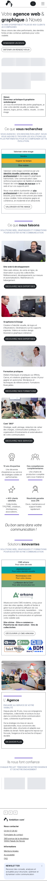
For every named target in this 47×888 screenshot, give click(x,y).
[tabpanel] (23, 190)
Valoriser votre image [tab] (23, 151)
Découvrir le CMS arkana (20, 633)
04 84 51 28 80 (10, 831)
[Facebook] (6, 812)
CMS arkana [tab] (23, 563)
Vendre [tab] (23, 156)
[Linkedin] (10, 812)
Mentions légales (11, 851)
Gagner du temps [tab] (23, 161)
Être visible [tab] (23, 165)
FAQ (6, 858)
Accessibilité (9, 855)
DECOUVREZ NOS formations (20, 391)
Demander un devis (13, 43)
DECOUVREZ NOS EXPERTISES (20, 286)
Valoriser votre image (18, 207)
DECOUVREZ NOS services (18, 441)
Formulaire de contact (13, 834)
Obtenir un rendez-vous (16, 49)
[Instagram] (15, 812)
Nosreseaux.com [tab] (23, 577)
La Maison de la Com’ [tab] (23, 583)
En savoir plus (14, 742)
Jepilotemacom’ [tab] (23, 570)
